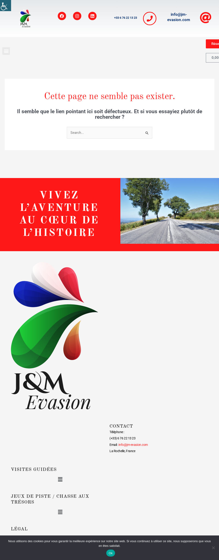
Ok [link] (111, 553)
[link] (5, 5)
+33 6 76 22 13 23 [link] (125, 17)
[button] (6, 51)
